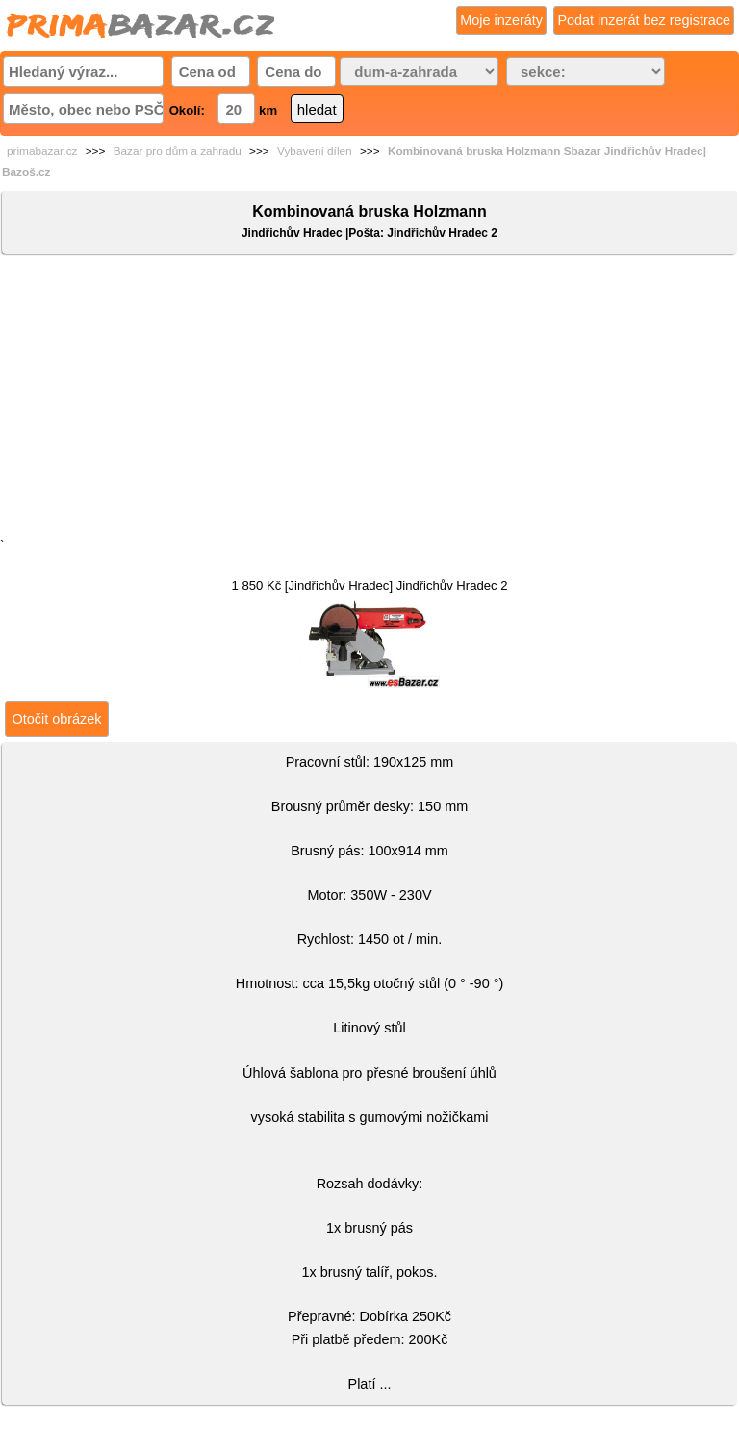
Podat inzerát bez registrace (643, 20)
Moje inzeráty (501, 20)
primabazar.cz (42, 151)
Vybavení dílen (314, 151)
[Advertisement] (369, 400)
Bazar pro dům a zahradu (178, 151)
